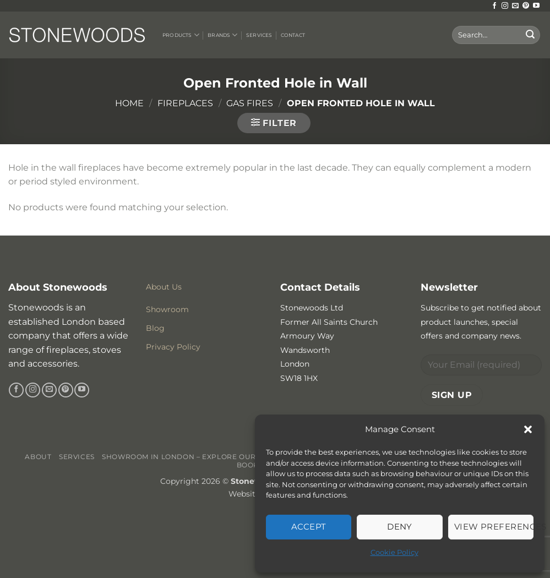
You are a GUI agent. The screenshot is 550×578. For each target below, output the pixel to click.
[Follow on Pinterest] (525, 6)
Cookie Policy (394, 552)
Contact (293, 35)
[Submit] (530, 35)
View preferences (493, 526)
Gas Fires (249, 103)
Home (129, 103)
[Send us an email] (515, 6)
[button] (527, 429)
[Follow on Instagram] (505, 6)
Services (259, 35)
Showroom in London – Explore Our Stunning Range (214, 456)
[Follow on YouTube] (536, 6)
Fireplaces (185, 103)
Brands (222, 35)
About (38, 456)
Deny (399, 526)
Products (180, 35)
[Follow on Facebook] (494, 6)
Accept (308, 526)
